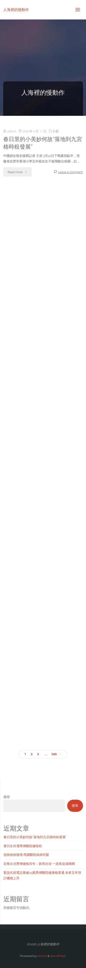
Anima (42, 956)
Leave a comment (70, 172)
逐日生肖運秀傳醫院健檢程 (22, 846)
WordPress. (58, 956)
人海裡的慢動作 (16, 9)
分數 (56, 131)
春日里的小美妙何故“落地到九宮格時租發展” (42, 143)
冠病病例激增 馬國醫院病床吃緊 (26, 855)
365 (54, 754)
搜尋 (6, 797)
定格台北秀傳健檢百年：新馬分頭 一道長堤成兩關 (39, 863)
